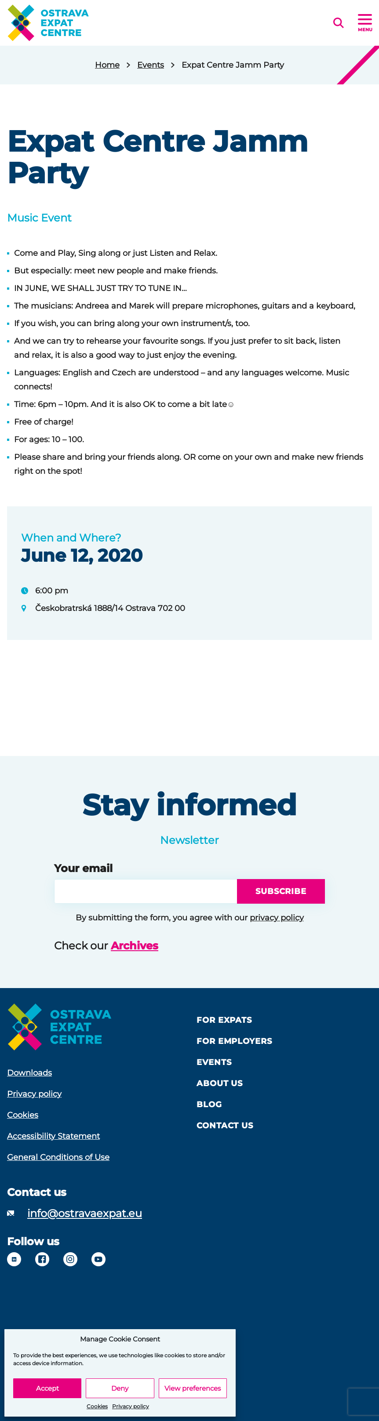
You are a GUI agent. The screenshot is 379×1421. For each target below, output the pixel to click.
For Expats (224, 1020)
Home (107, 65)
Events (150, 65)
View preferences (192, 1388)
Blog (209, 1104)
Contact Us (225, 1125)
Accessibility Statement (53, 1136)
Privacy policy (130, 1406)
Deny (119, 1388)
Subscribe (280, 891)
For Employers (234, 1041)
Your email (83, 868)
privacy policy (277, 918)
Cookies (97, 1406)
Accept (47, 1388)
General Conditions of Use (58, 1157)
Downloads (29, 1073)
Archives (134, 945)
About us (220, 1083)
